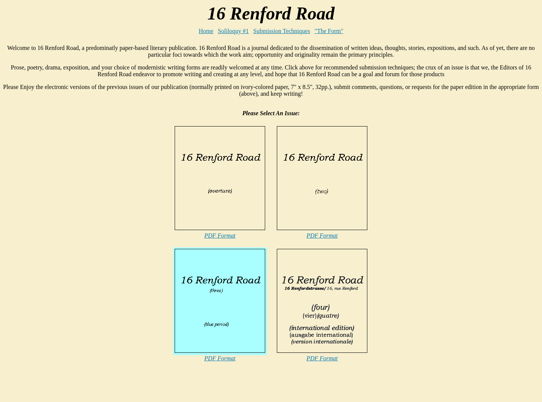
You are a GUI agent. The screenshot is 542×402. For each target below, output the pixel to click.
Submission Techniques (281, 31)
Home (206, 31)
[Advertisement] (271, 387)
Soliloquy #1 (233, 31)
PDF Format (220, 235)
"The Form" (328, 31)
